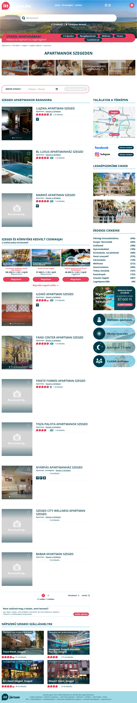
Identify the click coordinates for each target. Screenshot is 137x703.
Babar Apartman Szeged (55, 554)
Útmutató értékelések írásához (69, 699)
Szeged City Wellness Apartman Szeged (60, 512)
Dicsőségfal (67, 5)
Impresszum (106, 699)
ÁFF (27, 699)
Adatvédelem (36, 699)
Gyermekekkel (101, 249)
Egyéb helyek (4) (122, 67)
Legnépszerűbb (99, 183)
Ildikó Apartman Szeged (55, 294)
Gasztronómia (100, 267)
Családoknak (93, 40)
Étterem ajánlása (51, 697)
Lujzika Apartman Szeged (55, 108)
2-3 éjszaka (68, 36)
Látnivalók (97, 697)
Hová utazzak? (101, 256)
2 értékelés (58, 114)
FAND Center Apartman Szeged (59, 337)
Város (105, 697)
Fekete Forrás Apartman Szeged (60, 381)
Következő (72, 595)
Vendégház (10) (41, 67)
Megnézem (16, 279)
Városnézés (99, 260)
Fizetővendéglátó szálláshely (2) (95, 68)
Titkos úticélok (101, 271)
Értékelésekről (49, 699)
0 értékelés (55, 473)
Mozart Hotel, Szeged (61, 681)
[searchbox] (68, 18)
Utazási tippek (101, 278)
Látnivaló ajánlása (67, 697)
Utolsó (84, 595)
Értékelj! (58, 24)
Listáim (78, 5)
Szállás (88, 697)
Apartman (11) (15, 67)
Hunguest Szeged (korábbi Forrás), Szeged (64, 650)
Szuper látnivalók (100, 181)
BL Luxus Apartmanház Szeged (59, 152)
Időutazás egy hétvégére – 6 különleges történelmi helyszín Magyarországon (112, 190)
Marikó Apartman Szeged (55, 195)
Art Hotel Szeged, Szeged (17, 681)
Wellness (106, 36)
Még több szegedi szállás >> (46, 285)
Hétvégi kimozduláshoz (119, 180)
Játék (57, 5)
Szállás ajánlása (36, 697)
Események (99, 274)
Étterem (80, 697)
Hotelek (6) (68, 67)
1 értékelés (60, 158)
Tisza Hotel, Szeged (14, 651)
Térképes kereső (77, 24)
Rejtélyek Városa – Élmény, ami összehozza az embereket (112, 218)
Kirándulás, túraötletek (116, 181)
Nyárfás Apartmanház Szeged (59, 467)
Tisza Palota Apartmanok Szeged (62, 424)
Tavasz (120, 36)
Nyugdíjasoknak (88, 36)
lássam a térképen (53, 111)
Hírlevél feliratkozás (91, 699)
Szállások (98, 245)
